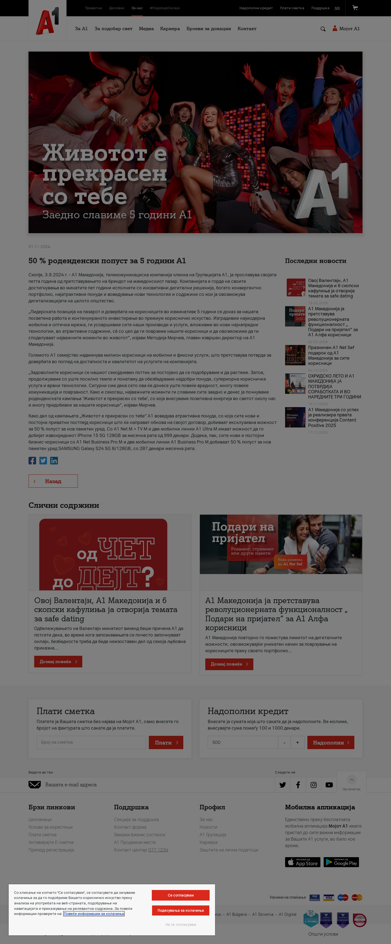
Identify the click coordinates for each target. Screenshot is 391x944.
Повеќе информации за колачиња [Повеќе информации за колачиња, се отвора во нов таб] (94, 914)
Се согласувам (181, 895)
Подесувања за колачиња (180, 910)
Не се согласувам (180, 925)
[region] (112, 909)
